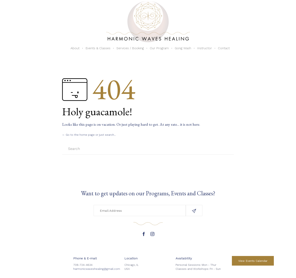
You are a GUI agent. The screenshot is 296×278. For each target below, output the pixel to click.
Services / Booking (130, 48)
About (75, 48)
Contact (224, 48)
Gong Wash (183, 48)
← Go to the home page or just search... (89, 134)
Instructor (204, 48)
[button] (194, 210)
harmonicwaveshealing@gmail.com (96, 268)
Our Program (159, 48)
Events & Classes (97, 48)
